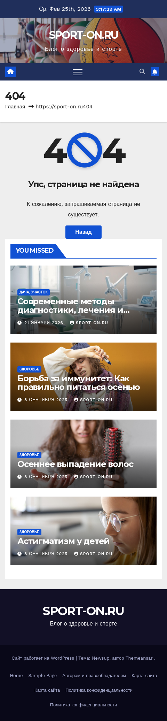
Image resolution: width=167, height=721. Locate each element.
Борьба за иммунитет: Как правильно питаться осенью (78, 382)
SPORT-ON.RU (83, 35)
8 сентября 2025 (46, 399)
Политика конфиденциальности (99, 690)
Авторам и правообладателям (94, 675)
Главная (15, 106)
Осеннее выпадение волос (75, 464)
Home (16, 675)
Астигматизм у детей (63, 541)
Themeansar (139, 658)
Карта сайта (144, 675)
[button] (142, 71)
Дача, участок (33, 292)
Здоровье (29, 369)
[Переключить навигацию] (77, 72)
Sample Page (43, 675)
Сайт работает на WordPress (44, 658)
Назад (83, 232)
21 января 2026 (44, 322)
